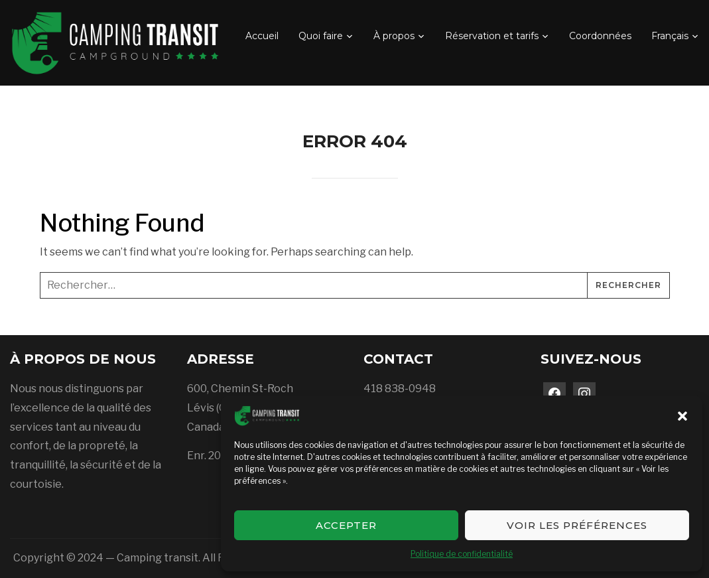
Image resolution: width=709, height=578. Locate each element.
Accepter (346, 525)
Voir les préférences (577, 525)
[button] (682, 416)
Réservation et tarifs (492, 36)
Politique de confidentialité (462, 554)
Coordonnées (600, 36)
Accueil (262, 36)
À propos (394, 36)
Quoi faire (320, 36)
